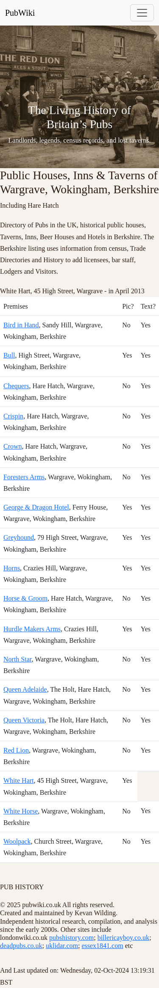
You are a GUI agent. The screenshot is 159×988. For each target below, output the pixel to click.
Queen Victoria (24, 720)
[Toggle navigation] (142, 12)
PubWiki (20, 12)
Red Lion (16, 750)
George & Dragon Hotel (36, 507)
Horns (11, 568)
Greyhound (18, 537)
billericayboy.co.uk (123, 937)
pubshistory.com (71, 937)
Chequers (16, 385)
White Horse (20, 811)
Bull (9, 355)
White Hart (18, 780)
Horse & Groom (25, 598)
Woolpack (17, 841)
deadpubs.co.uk (21, 945)
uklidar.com (62, 945)
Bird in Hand (21, 325)
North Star (17, 659)
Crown (12, 446)
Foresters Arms (24, 477)
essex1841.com (102, 945)
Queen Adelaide (25, 689)
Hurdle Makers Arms (32, 629)
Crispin (13, 416)
